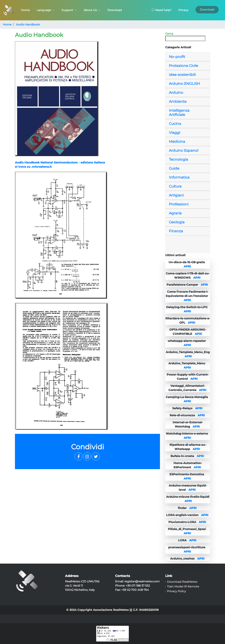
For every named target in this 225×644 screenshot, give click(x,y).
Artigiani (176, 195)
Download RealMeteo (182, 581)
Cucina (175, 123)
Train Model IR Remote (183, 586)
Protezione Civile (183, 66)
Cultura (175, 186)
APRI (187, 266)
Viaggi (174, 132)
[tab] (187, 56)
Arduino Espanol (183, 150)
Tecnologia (178, 159)
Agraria (175, 213)
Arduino (176, 92)
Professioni (178, 204)
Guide (174, 168)
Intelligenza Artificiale (179, 112)
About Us (92, 10)
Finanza (176, 231)
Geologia (177, 222)
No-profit (177, 57)
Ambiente (178, 101)
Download (114, 10)
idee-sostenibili (182, 75)
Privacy (183, 10)
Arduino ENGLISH (184, 83)
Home (25, 10)
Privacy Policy (176, 591)
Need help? (161, 10)
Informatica (179, 177)
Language (45, 10)
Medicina (177, 141)
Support (69, 10)
